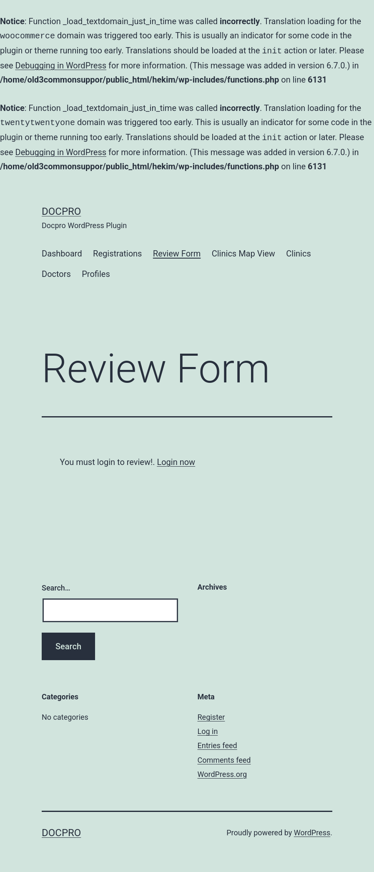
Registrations (117, 250)
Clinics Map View (243, 250)
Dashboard (62, 250)
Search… (56, 584)
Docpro (61, 208)
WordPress (312, 829)
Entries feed (217, 742)
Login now (176, 459)
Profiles (96, 271)
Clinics (298, 250)
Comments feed (224, 756)
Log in (208, 728)
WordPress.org (222, 770)
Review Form (177, 250)
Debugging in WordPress (61, 64)
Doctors (56, 271)
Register (211, 713)
